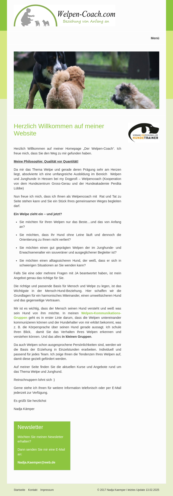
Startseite (19, 489)
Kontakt (32, 489)
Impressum (47, 489)
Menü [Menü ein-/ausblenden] (155, 38)
